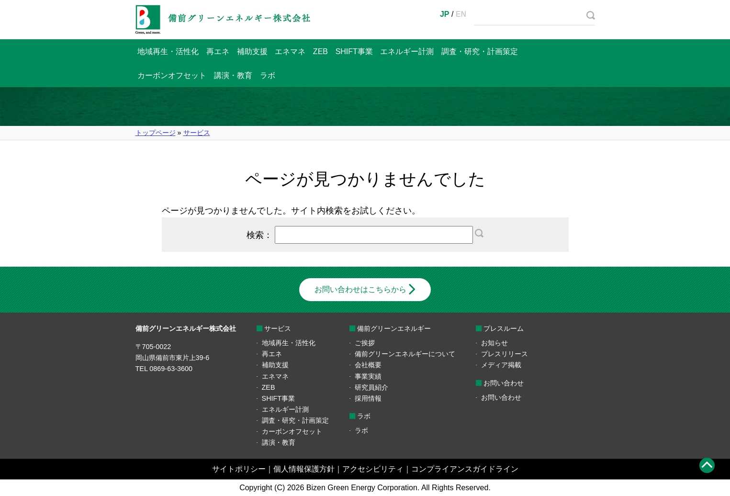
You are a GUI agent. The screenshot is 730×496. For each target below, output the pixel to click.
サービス (196, 132)
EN (461, 14)
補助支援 (252, 51)
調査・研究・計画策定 (479, 51)
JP (444, 14)
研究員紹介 (371, 387)
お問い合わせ (501, 397)
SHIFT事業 (354, 51)
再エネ (217, 51)
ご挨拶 (365, 343)
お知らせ (494, 343)
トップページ (155, 132)
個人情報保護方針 (304, 469)
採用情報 (368, 398)
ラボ (267, 75)
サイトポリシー (239, 469)
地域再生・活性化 (168, 51)
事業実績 (368, 376)
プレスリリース (504, 354)
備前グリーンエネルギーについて (405, 354)
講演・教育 (233, 75)
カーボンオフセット (171, 75)
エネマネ (290, 51)
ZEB (320, 51)
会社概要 (368, 365)
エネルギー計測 (407, 51)
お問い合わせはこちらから (360, 289)
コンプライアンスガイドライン (464, 469)
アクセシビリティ (373, 469)
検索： (365, 235)
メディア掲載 (501, 365)
